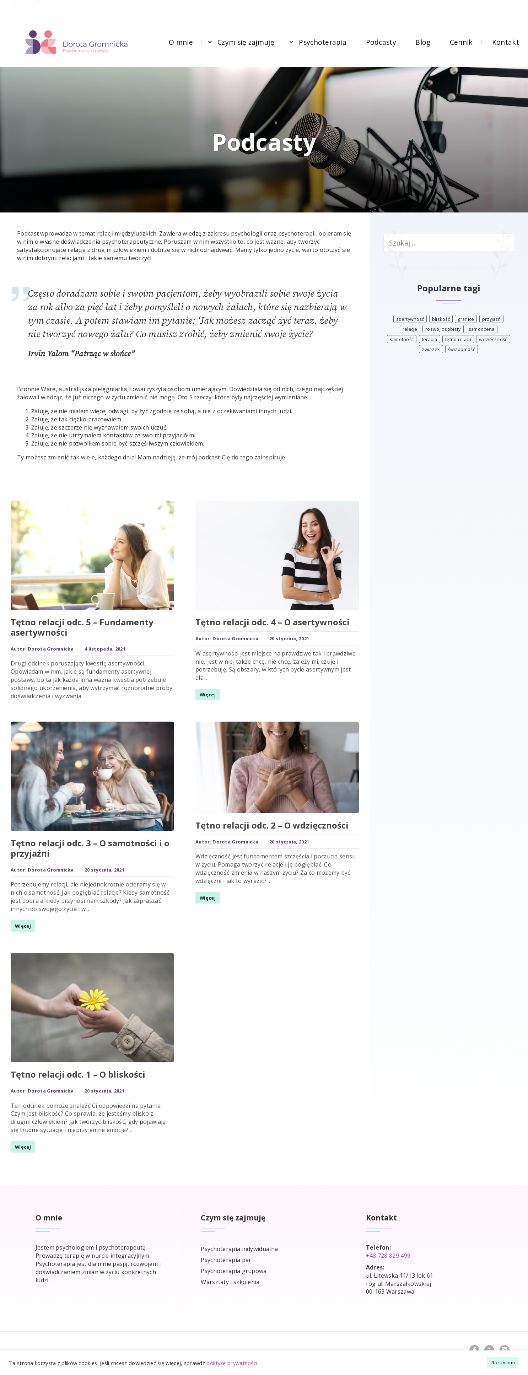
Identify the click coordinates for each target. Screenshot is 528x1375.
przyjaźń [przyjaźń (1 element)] (491, 319)
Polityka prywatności (287, 1346)
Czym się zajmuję (245, 42)
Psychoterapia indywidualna (239, 1242)
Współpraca (218, 1346)
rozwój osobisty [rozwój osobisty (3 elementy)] (443, 329)
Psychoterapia (322, 42)
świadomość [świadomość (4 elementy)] (461, 349)
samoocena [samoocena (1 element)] (482, 329)
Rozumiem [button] (503, 1362)
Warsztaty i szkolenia (230, 1275)
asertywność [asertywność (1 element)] (410, 319)
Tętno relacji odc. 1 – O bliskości (74, 1071)
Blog (422, 42)
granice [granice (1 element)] (466, 319)
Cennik (461, 42)
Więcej (19, 924)
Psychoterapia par (226, 1253)
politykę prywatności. (232, 1362)
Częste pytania (160, 1346)
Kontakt (505, 42)
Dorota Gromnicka (47, 650)
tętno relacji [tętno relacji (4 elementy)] (458, 339)
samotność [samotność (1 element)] (402, 339)
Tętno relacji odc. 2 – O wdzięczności (268, 815)
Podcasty (381, 42)
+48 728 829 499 (70, 8)
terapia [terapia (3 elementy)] (429, 339)
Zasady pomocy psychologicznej (69, 1346)
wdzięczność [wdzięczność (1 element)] (493, 339)
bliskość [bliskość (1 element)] (441, 319)
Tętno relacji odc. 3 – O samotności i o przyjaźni (86, 847)
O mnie (181, 42)
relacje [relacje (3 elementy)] (410, 329)
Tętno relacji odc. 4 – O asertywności (269, 623)
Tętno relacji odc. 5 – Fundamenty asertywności (78, 629)
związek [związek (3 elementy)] (431, 349)
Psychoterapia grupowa (233, 1264)
